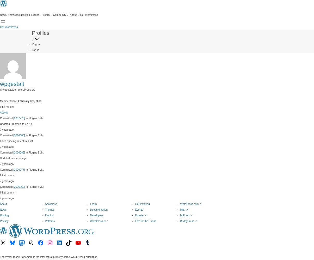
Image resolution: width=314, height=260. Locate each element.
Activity (4, 112)
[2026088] (19, 135)
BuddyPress (188, 221)
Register (37, 44)
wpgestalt (12, 84)
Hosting (4, 215)
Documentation (99, 209)
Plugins (49, 215)
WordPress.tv (99, 221)
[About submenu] (74, 15)
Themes (49, 209)
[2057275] (19, 118)
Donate (140, 215)
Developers (96, 215)
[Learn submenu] (47, 15)
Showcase (51, 204)
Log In (35, 50)
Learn (93, 204)
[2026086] (19, 152)
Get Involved (142, 204)
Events (139, 209)
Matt (184, 209)
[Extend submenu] (36, 15)
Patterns (50, 221)
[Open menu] (3, 21)
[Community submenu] (61, 15)
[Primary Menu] (34, 38)
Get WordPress (9, 27)
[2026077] (19, 169)
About (3, 204)
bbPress (186, 215)
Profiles (41, 33)
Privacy (4, 221)
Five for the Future (146, 221)
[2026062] (19, 186)
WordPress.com (190, 204)
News (3, 209)
